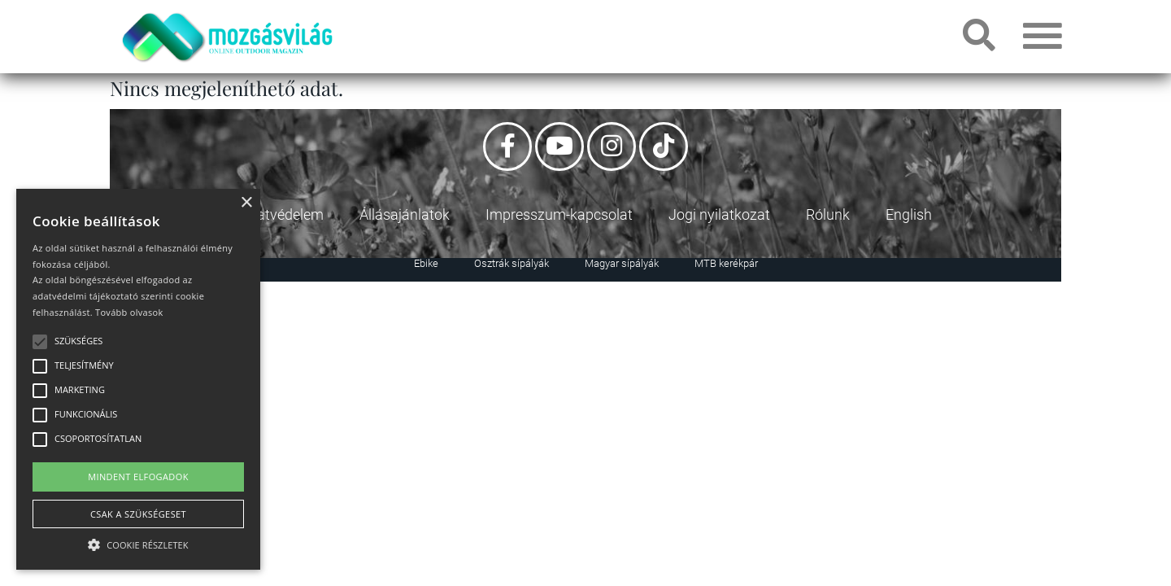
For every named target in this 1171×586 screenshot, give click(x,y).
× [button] (246, 203)
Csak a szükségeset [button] (138, 514)
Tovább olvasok (129, 312)
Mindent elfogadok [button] (138, 476)
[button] (138, 542)
